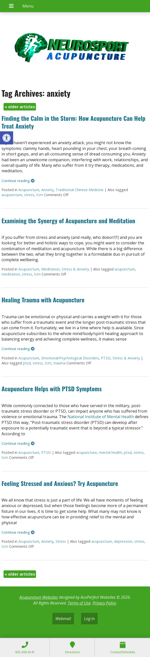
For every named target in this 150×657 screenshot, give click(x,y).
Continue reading (18, 180)
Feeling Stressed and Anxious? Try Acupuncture (60, 483)
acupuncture (12, 194)
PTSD (105, 358)
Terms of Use (79, 603)
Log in (89, 618)
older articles (20, 107)
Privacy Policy (104, 603)
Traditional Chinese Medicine (79, 189)
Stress (61, 541)
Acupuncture (28, 189)
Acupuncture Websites (38, 597)
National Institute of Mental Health (100, 416)
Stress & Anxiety (75, 269)
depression (123, 541)
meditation (11, 274)
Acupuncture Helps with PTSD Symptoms (52, 388)
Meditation (50, 269)
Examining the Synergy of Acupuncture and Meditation (68, 220)
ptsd (27, 363)
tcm (39, 194)
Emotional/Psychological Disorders (70, 358)
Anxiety (47, 189)
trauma (59, 363)
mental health (110, 452)
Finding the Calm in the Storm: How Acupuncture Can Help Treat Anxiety (73, 122)
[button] (6, 137)
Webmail (63, 618)
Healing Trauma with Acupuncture (43, 299)
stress (29, 194)
